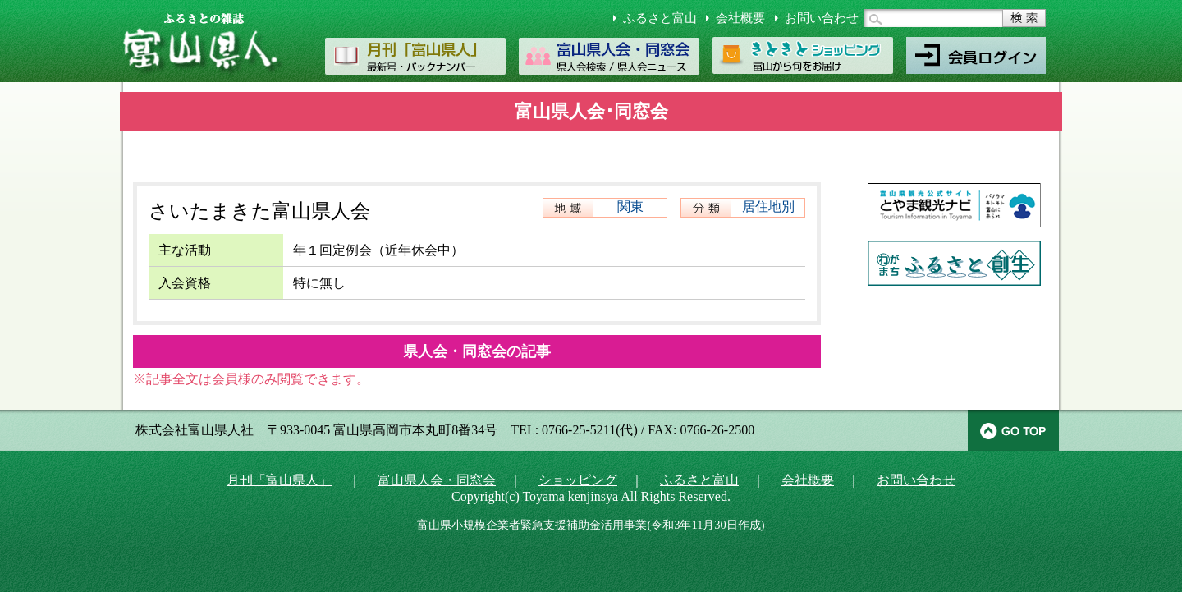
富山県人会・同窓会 (437, 480)
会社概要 (740, 18)
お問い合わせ (822, 18)
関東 (630, 206)
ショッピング (577, 480)
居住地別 (768, 206)
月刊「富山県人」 (279, 480)
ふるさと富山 (660, 18)
